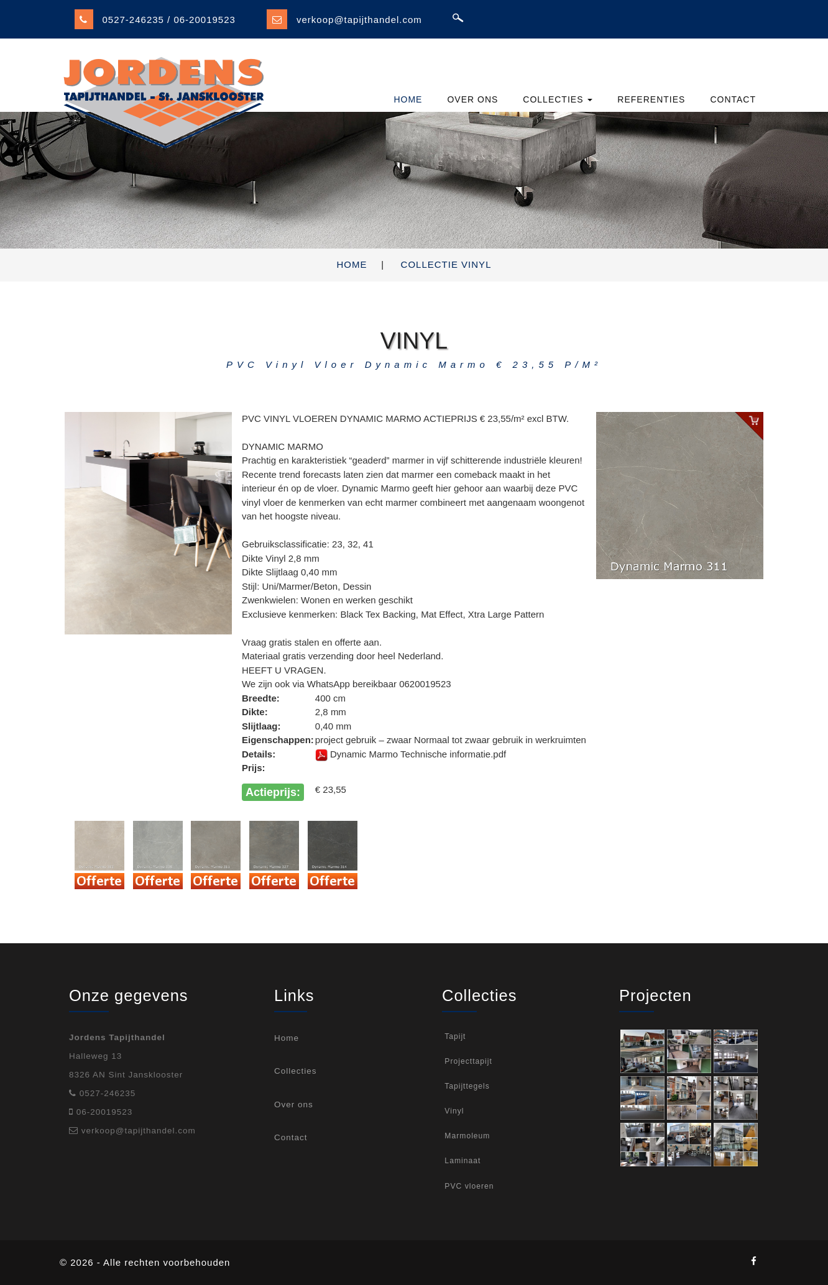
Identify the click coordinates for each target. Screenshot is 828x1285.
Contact (291, 1137)
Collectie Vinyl (446, 264)
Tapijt (454, 1036)
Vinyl (453, 1111)
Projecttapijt (467, 1061)
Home (352, 264)
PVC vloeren (468, 1186)
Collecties (295, 1071)
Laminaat (461, 1160)
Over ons (293, 1104)
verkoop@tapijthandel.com (359, 19)
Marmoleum (466, 1136)
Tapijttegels (466, 1086)
